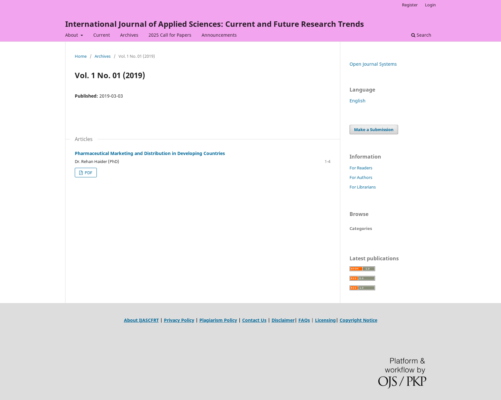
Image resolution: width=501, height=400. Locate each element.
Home (81, 56)
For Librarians (363, 187)
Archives (129, 35)
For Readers (361, 168)
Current (101, 35)
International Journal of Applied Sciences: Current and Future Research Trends (214, 24)
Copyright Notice (358, 320)
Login (430, 5)
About (72, 35)
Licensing (325, 320)
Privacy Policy (179, 320)
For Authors (361, 177)
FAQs (304, 320)
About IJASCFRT (141, 320)
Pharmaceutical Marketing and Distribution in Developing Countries (150, 153)
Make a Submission (374, 129)
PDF (88, 172)
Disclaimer (283, 320)
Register (410, 5)
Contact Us (254, 320)
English (358, 101)
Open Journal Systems (373, 64)
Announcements (219, 35)
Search (421, 35)
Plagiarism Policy (218, 320)
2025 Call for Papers (170, 35)
